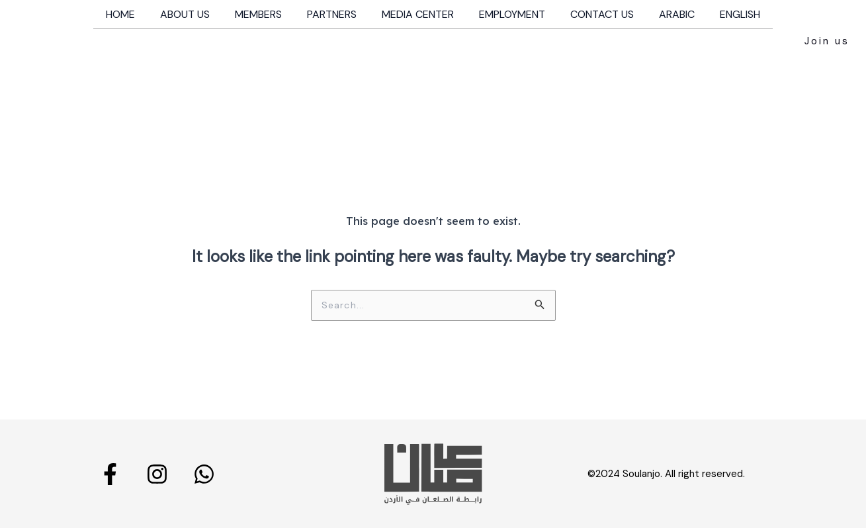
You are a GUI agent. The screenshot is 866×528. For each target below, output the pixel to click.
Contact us (594, 14)
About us (197, 14)
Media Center (418, 14)
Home (136, 14)
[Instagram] (157, 473)
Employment (508, 14)
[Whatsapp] (204, 473)
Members (266, 14)
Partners (336, 14)
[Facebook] (110, 473)
